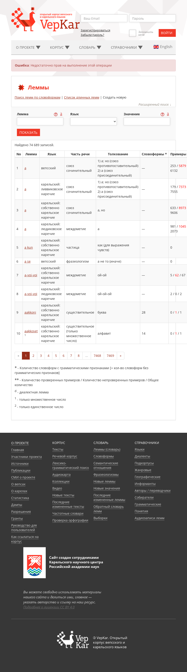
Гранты (17, 518)
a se (27, 261)
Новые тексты (63, 495)
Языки (139, 449)
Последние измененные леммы (109, 497)
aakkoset (31, 331)
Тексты (57, 449)
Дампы (16, 505)
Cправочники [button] (127, 47)
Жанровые (143, 470)
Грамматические (148, 504)
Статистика (20, 498)
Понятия (141, 511)
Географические (147, 477)
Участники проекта (26, 456)
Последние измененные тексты (68, 504)
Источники (20, 463)
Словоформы (104, 456)
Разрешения (21, 511)
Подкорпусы (144, 463)
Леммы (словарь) (107, 449)
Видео (57, 488)
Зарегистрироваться (95, 30)
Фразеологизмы (106, 474)
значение (132, 114)
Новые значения (107, 488)
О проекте (20, 443)
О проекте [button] (28, 47)
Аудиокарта (61, 474)
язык (74, 114)
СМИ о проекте (23, 477)
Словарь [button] (90, 47)
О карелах (19, 491)
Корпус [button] (59, 47)
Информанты (145, 483)
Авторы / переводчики (153, 490)
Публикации (20, 470)
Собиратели (144, 497)
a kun (28, 247)
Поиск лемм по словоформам (37, 97)
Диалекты (142, 456)
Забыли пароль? (92, 35)
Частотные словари (67, 513)
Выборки (100, 518)
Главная (17, 450)
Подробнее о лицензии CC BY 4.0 (49, 607)
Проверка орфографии (70, 520)
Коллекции (60, 481)
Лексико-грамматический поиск (70, 465)
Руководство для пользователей (24, 527)
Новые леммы (104, 481)
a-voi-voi (30, 275)
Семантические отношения (106, 465)
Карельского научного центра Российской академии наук (76, 564)
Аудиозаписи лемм (149, 518)
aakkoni (30, 312)
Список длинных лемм (81, 97)
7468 (97, 355)
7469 (110, 355)
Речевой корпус (64, 456)
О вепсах (18, 484)
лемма (23, 114)
